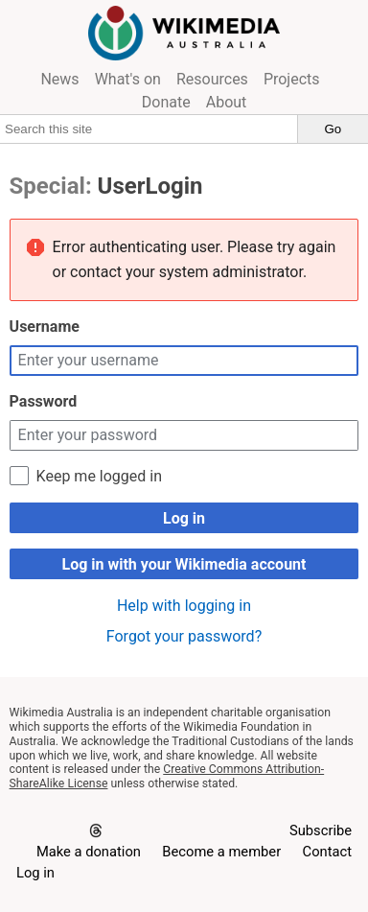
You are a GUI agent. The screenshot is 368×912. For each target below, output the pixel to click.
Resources (212, 79)
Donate (166, 102)
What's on (128, 79)
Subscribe (320, 830)
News (59, 79)
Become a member (221, 851)
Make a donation (88, 851)
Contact (327, 851)
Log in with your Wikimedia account (183, 564)
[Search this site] (149, 128)
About (226, 102)
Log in (184, 518)
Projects (292, 79)
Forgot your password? (184, 636)
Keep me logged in (99, 476)
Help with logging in (184, 605)
